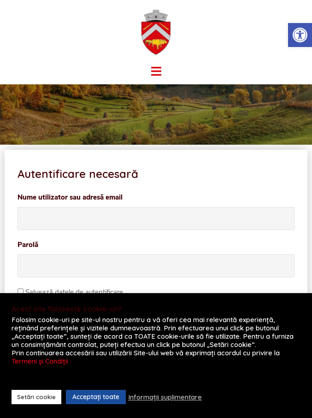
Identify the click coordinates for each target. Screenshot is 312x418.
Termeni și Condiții (40, 361)
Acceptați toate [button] (95, 397)
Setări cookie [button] (36, 396)
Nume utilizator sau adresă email (70, 197)
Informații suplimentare (165, 397)
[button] (300, 35)
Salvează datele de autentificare (70, 292)
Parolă (28, 244)
